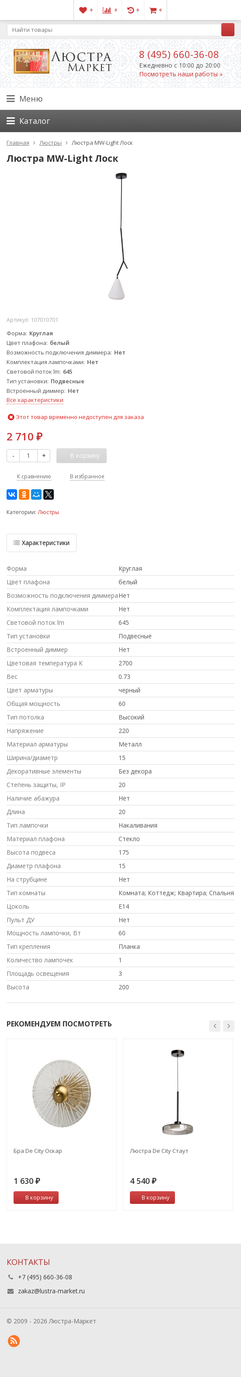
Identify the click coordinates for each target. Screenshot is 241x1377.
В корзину (34, 1197)
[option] (61, 1125)
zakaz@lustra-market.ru (51, 1291)
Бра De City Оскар (38, 1151)
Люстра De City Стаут (159, 1151)
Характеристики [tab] (42, 543)
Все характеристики (35, 400)
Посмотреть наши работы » (181, 74)
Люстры (48, 512)
